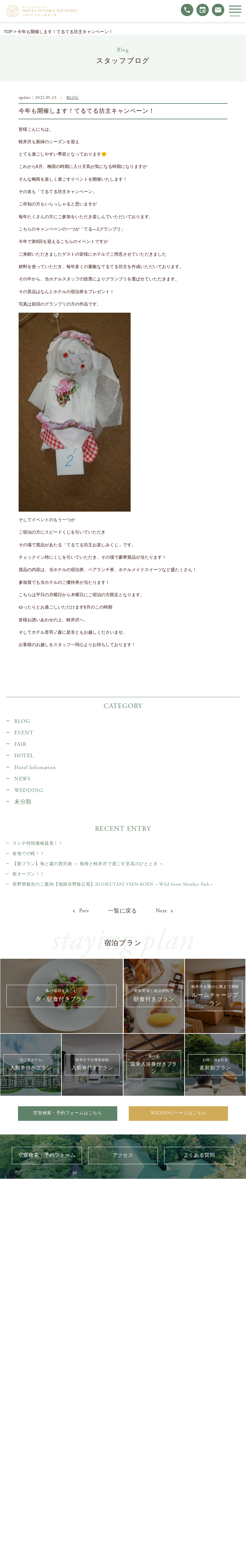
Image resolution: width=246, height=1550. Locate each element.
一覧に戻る (122, 911)
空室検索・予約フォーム (47, 1155)
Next (164, 910)
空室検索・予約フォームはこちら (67, 1113)
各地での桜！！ (28, 853)
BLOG (72, 97)
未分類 (23, 802)
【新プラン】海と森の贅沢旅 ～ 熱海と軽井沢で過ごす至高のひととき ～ (88, 864)
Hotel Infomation (35, 767)
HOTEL (24, 755)
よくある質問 (199, 1155)
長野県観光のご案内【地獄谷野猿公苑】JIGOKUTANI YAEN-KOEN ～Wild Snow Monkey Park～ (113, 884)
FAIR (20, 744)
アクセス (123, 1155)
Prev (81, 910)
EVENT (24, 732)
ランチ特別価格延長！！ (37, 843)
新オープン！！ (28, 874)
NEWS (22, 779)
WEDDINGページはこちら (178, 1113)
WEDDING (28, 790)
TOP (8, 31)
